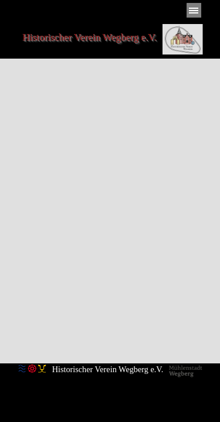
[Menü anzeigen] (194, 10)
